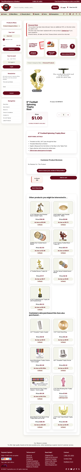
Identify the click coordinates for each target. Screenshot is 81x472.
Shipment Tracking (50, 459)
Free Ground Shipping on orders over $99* (67, 1)
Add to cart (63, 177)
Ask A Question (37, 188)
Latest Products (7, 120)
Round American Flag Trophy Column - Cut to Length (38, 389)
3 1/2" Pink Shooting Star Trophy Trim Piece (62, 389)
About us (29, 455)
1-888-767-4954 (37, 1)
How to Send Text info (33, 465)
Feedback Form (68, 462)
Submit (12, 93)
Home (4, 14)
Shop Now (5, 104)
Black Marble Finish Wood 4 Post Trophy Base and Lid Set (39, 417)
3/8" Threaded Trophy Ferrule (62, 360)
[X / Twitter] (79, 469)
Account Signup (7, 118)
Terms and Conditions (32, 463)
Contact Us (6, 115)
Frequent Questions (32, 461)
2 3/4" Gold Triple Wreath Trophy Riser (63, 417)
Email (4, 86)
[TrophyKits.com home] (6, 7)
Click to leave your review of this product (52, 170)
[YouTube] (71, 469)
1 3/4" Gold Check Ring (60, 332)
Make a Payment (50, 463)
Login (11, 66)
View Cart (9, 36)
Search (55, 7)
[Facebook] (66, 469)
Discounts (29, 457)
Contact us (65, 30)
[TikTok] (74, 469)
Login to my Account (51, 457)
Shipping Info (49, 455)
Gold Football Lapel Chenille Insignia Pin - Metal (61, 215)
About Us (5, 109)
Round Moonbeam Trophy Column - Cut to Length (40, 361)
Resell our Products (32, 466)
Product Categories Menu (10, 26)
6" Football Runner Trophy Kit (38, 271)
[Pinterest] (76, 469)
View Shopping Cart (51, 465)
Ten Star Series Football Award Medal (62, 272)
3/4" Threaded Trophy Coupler (39, 332)
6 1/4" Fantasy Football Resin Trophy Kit (61, 243)
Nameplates (54, 14)
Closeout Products (48, 63)
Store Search (6, 107)
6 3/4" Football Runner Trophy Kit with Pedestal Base (39, 300)
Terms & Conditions (8, 112)
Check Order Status (51, 461)
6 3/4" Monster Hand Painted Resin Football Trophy (38, 215)
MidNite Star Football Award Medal (38, 243)
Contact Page (68, 458)
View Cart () (73, 7)
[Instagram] (68, 469)
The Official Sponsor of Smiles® (10, 1)
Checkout (11, 49)
